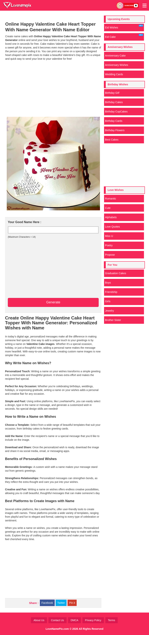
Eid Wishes (124, 27)
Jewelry (109, 310)
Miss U (109, 235)
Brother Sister (113, 320)
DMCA (74, 620)
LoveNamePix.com (57, 628)
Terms (111, 620)
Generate (53, 302)
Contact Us (57, 620)
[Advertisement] (53, 89)
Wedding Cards (114, 74)
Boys (108, 282)
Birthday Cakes (114, 102)
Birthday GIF (112, 92)
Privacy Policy (93, 620)
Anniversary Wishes (116, 64)
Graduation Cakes (115, 273)
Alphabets (111, 217)
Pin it (72, 602)
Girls (107, 301)
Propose (110, 254)
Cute (108, 207)
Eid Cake (124, 36)
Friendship (111, 291)
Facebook (47, 602)
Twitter (61, 602)
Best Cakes (111, 139)
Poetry (108, 245)
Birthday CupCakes (116, 111)
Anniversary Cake (115, 55)
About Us (39, 620)
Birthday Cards (113, 120)
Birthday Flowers (114, 130)
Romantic (110, 198)
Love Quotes (112, 226)
